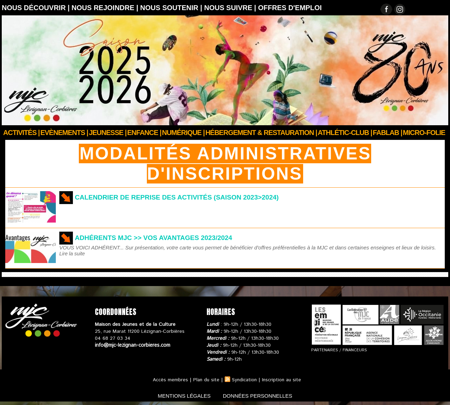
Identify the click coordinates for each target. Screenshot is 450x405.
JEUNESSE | (108, 132)
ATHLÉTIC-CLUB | (345, 132)
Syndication (244, 379)
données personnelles (261, 396)
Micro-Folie (424, 132)
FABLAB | (387, 132)
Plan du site (205, 379)
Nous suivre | (231, 8)
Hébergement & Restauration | (261, 132)
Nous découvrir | (37, 8)
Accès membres (168, 379)
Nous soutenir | (172, 8)
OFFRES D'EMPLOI (290, 8)
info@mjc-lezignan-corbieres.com (131, 345)
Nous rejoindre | (106, 8)
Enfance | (144, 132)
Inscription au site (282, 379)
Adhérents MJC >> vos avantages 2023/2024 (157, 237)
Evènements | (64, 132)
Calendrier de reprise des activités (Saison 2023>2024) (182, 197)
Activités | (21, 132)
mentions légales (181, 396)
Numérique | (183, 132)
